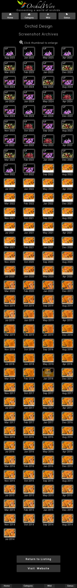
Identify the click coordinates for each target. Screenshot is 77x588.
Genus (70, 586)
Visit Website (38, 568)
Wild (49, 586)
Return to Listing (38, 559)
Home (7, 586)
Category (28, 586)
